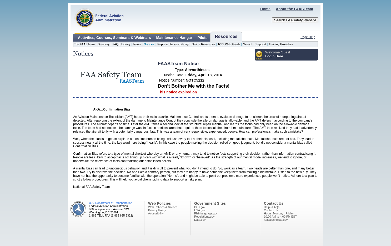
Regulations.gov (204, 216)
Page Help (307, 37)
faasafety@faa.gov (276, 219)
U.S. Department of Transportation (110, 202)
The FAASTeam (84, 44)
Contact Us (271, 210)
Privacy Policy (157, 210)
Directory (103, 44)
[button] (259, 55)
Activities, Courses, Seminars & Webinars (114, 38)
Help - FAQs (271, 207)
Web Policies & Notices (162, 207)
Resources (226, 36)
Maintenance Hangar (174, 38)
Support (260, 44)
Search (248, 44)
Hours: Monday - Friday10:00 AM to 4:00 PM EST (280, 215)
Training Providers (281, 44)
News (137, 44)
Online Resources (203, 44)
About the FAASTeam (294, 9)
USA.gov (199, 210)
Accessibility (156, 213)
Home (265, 9)
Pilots (202, 38)
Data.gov (199, 219)
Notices (149, 44)
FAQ (115, 44)
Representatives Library (173, 44)
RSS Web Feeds (229, 44)
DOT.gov (199, 207)
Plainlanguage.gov (206, 213)
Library (125, 44)
